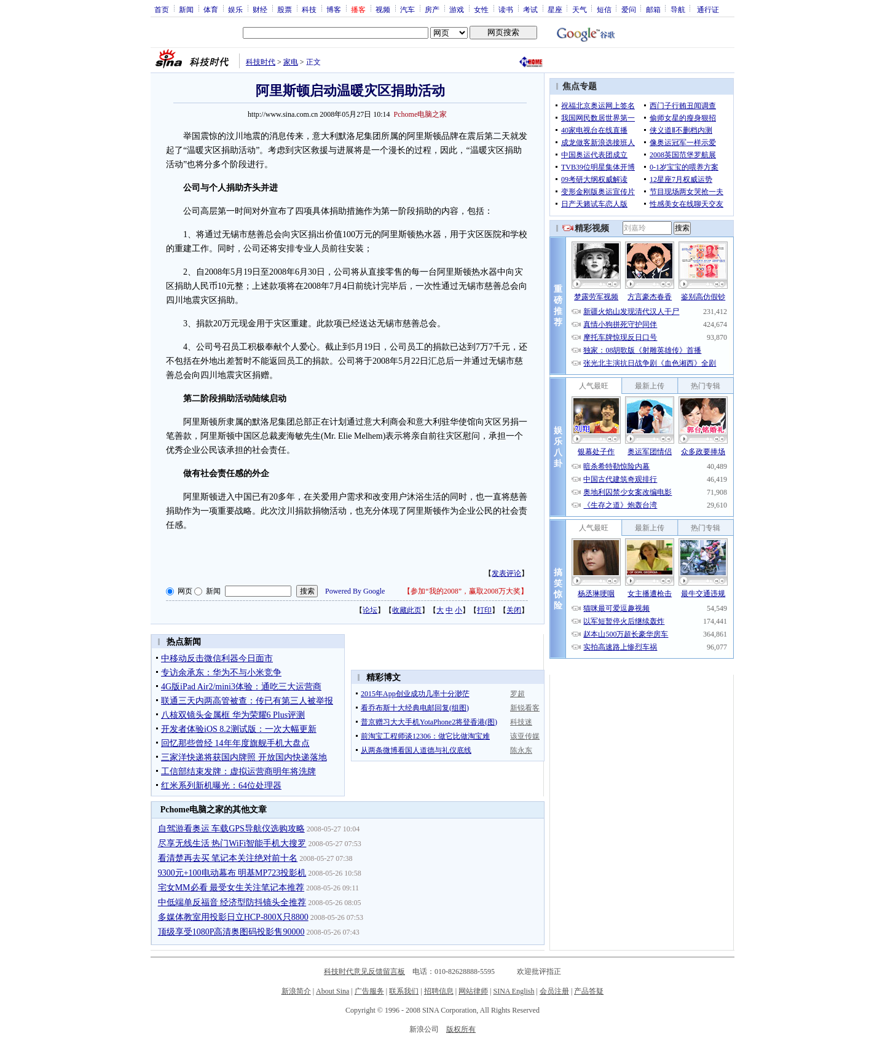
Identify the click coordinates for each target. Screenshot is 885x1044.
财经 (260, 9)
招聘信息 (439, 991)
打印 (484, 610)
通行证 (708, 9)
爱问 (628, 9)
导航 (678, 9)
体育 (210, 9)
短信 (604, 9)
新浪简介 (296, 991)
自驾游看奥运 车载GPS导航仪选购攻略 (231, 828)
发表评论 (506, 573)
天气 (579, 9)
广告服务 (369, 991)
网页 (185, 591)
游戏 (456, 9)
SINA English (513, 991)
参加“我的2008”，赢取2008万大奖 (466, 591)
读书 (505, 9)
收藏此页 (407, 610)
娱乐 (235, 9)
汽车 (407, 9)
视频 (383, 9)
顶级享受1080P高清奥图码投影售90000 (231, 931)
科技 (309, 9)
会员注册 (554, 991)
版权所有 (461, 1029)
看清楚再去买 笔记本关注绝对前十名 (228, 858)
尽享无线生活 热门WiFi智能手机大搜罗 (232, 843)
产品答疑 (589, 991)
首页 (161, 9)
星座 (555, 9)
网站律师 (473, 991)
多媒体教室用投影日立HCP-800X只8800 (233, 917)
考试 (530, 9)
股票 (284, 9)
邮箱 (653, 9)
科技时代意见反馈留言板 (364, 971)
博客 (333, 9)
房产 (432, 9)
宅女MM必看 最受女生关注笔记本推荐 (231, 887)
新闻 (186, 9)
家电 (290, 62)
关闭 (513, 610)
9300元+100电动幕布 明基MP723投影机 (232, 872)
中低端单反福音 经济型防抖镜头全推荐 (232, 902)
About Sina (332, 991)
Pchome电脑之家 (420, 114)
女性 (481, 9)
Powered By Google (355, 591)
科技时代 (260, 62)
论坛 (370, 610)
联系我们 (404, 991)
